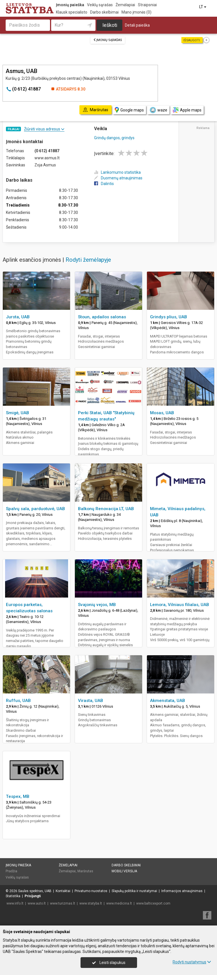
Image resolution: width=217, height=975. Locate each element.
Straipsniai (147, 5)
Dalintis (104, 183)
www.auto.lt (37, 903)
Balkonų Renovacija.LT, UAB (106, 508)
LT (203, 7)
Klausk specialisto (71, 12)
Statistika (13, 896)
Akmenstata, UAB (167, 700)
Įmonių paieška (70, 5)
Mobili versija (124, 871)
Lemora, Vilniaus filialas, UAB (179, 604)
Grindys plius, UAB (168, 316)
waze (158, 110)
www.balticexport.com (153, 903)
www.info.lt (14, 903)
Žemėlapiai (125, 5)
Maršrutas (85, 871)
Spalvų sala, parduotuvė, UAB (35, 508)
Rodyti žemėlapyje (88, 259)
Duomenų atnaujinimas (118, 178)
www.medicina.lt (119, 903)
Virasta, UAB (90, 700)
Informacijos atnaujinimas (182, 891)
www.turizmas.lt (62, 903)
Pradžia (11, 871)
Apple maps (187, 110)
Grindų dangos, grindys (114, 138)
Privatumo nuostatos (91, 891)
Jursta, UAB (18, 316)
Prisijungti (33, 896)
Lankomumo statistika (117, 172)
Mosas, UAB (162, 412)
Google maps (129, 110)
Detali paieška (137, 25)
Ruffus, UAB (18, 700)
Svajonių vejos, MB (97, 604)
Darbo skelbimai (104, 12)
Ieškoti (109, 25)
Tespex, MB (17, 796)
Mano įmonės (136, 12)
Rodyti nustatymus (192, 962)
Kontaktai (63, 891)
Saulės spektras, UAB (34, 891)
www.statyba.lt (90, 903)
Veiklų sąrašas (100, 5)
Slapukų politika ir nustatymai (134, 891)
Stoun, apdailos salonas (102, 316)
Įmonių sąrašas (107, 40)
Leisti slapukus (108, 962)
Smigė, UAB (17, 412)
